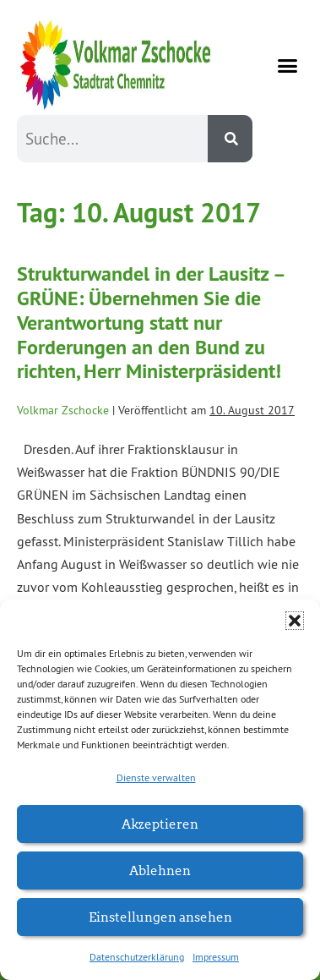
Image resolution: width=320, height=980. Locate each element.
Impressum (216, 956)
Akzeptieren (160, 823)
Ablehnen (160, 870)
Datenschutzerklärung (136, 956)
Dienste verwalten (156, 777)
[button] (294, 620)
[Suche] (230, 138)
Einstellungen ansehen (160, 916)
